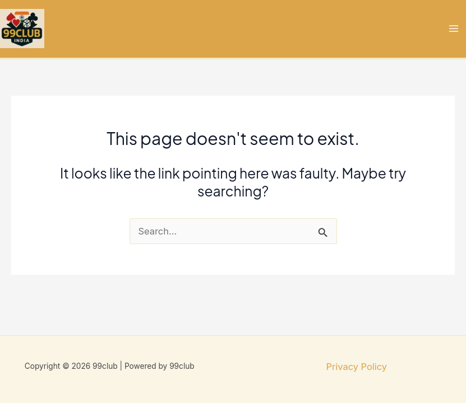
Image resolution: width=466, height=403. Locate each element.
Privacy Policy (356, 366)
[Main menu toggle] (453, 28)
